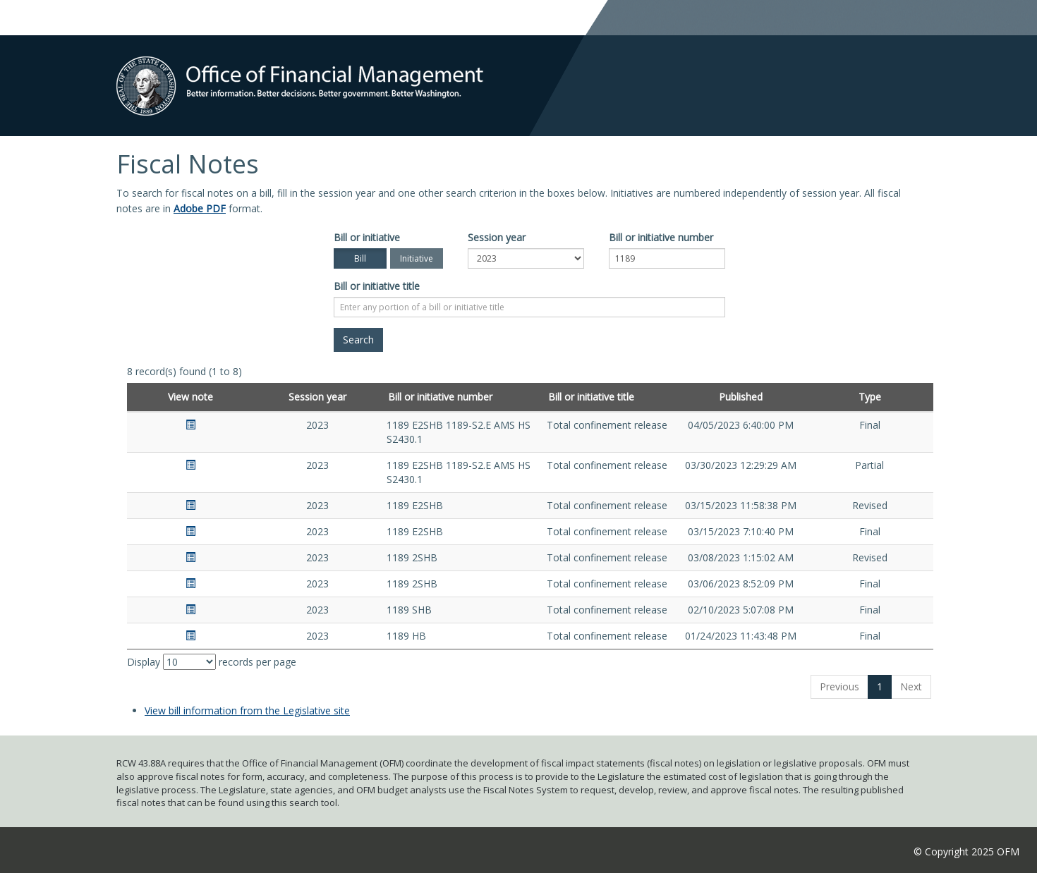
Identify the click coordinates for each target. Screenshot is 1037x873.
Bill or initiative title (377, 286)
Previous (839, 686)
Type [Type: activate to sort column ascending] (870, 396)
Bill (360, 258)
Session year (497, 237)
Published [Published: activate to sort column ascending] (741, 396)
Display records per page (211, 662)
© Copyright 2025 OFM (966, 851)
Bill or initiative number (661, 237)
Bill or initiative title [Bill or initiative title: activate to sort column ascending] (591, 396)
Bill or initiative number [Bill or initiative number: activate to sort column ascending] (440, 396)
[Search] (358, 340)
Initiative (416, 258)
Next (911, 686)
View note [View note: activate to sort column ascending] (190, 396)
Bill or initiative (367, 237)
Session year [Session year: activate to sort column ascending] (317, 396)
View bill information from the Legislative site (247, 710)
